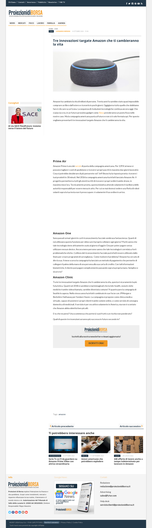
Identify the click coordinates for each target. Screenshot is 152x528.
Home (51, 29)
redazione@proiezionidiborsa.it (115, 486)
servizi (78, 166)
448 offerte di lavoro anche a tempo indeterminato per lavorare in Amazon (128, 461)
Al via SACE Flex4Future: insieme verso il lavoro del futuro (24, 127)
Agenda (61, 23)
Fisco (31, 23)
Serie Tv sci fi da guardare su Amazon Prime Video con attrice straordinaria (63, 461)
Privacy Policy (66, 522)
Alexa (101, 112)
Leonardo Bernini (63, 31)
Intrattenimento (55, 456)
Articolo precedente (63, 426)
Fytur (42, 525)
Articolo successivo (130, 426)
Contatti (21, 2)
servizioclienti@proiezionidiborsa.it (117, 505)
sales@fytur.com (108, 495)
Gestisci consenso (51, 522)
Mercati (22, 23)
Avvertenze (31, 2)
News (12, 23)
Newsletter (52, 2)
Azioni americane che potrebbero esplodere (92, 460)
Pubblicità (42, 2)
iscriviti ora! (96, 343)
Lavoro (40, 23)
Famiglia (51, 23)
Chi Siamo (12, 2)
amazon (62, 414)
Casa (56, 29)
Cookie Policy (78, 522)
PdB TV (62, 2)
